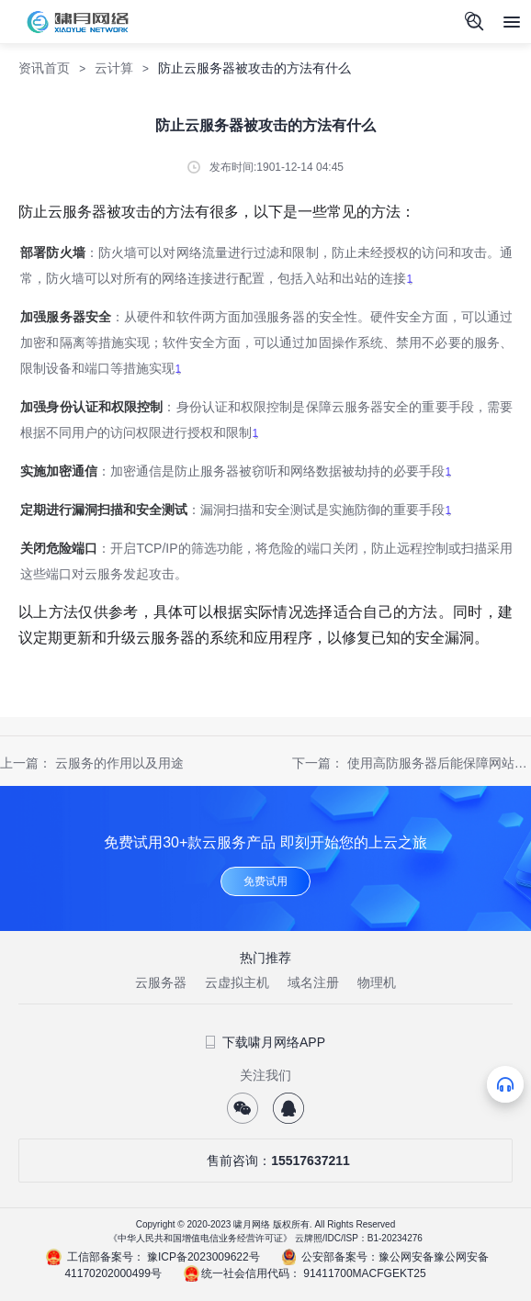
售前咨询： (265, 1160)
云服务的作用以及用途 (119, 763)
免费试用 (265, 881)
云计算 (114, 68)
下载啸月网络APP (265, 1042)
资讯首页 (44, 68)
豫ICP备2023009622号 (203, 1257)
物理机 (376, 982)
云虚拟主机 (237, 982)
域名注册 (313, 982)
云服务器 (160, 982)
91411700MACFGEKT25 (364, 1273)
